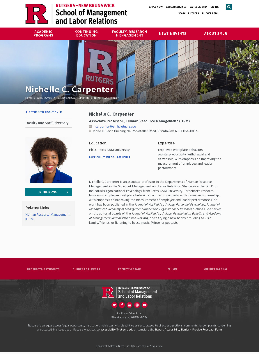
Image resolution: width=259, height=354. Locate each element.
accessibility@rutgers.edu (116, 331)
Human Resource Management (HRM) (47, 217)
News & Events (172, 33)
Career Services (176, 7)
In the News (48, 192)
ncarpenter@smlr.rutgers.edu (115, 126)
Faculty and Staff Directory (46, 122)
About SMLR (215, 33)
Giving (215, 7)
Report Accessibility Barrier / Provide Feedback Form (188, 331)
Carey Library (198, 7)
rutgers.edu (210, 13)
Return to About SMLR (45, 112)
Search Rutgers (188, 13)
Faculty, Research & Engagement (130, 33)
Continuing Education (87, 33)
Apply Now (156, 7)
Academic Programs (43, 33)
